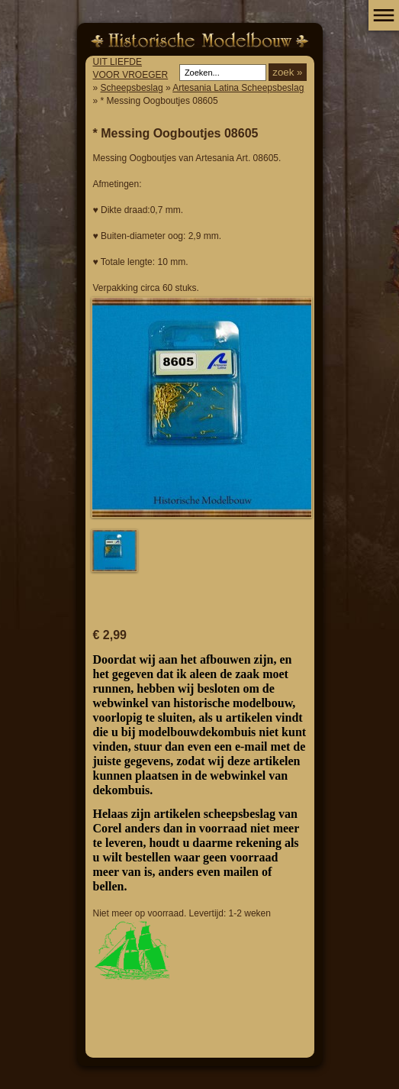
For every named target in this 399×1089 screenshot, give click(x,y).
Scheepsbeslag (132, 87)
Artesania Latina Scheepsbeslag (238, 87)
